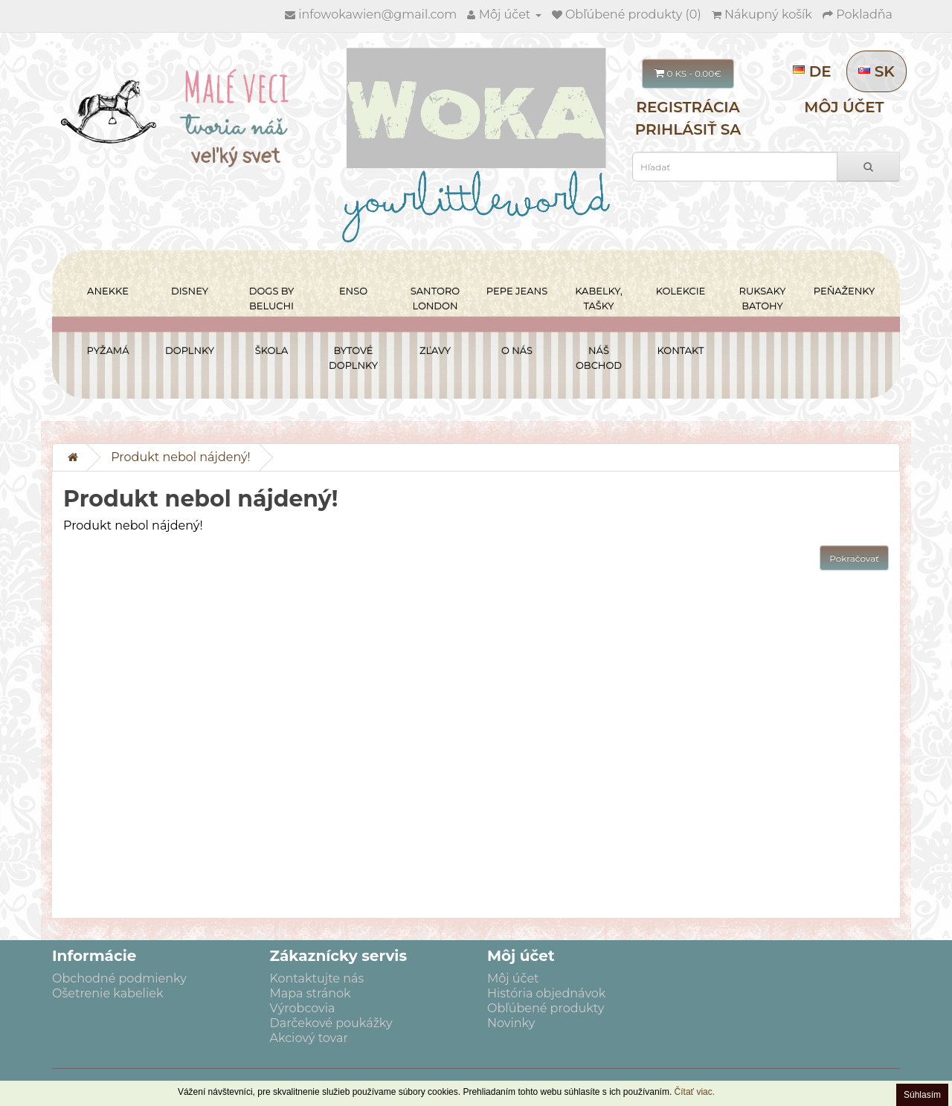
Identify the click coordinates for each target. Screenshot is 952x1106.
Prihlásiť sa (688, 129)
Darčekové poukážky (331, 1023)
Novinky (511, 1023)
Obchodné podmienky (119, 978)
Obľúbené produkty (545, 1008)
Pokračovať (854, 558)
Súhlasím (922, 1095)
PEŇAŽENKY (844, 291)
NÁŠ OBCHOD (599, 357)
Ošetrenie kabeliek (107, 993)
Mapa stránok (310, 993)
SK (876, 71)
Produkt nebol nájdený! (181, 457)
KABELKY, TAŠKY (599, 298)
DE (814, 71)
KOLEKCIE (681, 291)
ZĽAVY (435, 350)
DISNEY (189, 291)
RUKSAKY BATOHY (762, 298)
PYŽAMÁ (108, 350)
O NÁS (517, 350)
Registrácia (687, 107)
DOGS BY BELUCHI (272, 298)
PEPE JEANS (516, 291)
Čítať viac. (695, 1092)
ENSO (353, 291)
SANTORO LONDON (435, 298)
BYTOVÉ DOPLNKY (353, 357)
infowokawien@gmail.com (377, 14)
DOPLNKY (189, 350)
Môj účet (844, 107)
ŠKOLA (272, 350)
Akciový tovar (309, 1038)
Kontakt (680, 350)
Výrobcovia (302, 1008)
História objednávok (546, 993)
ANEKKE (108, 291)
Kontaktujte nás (317, 978)
